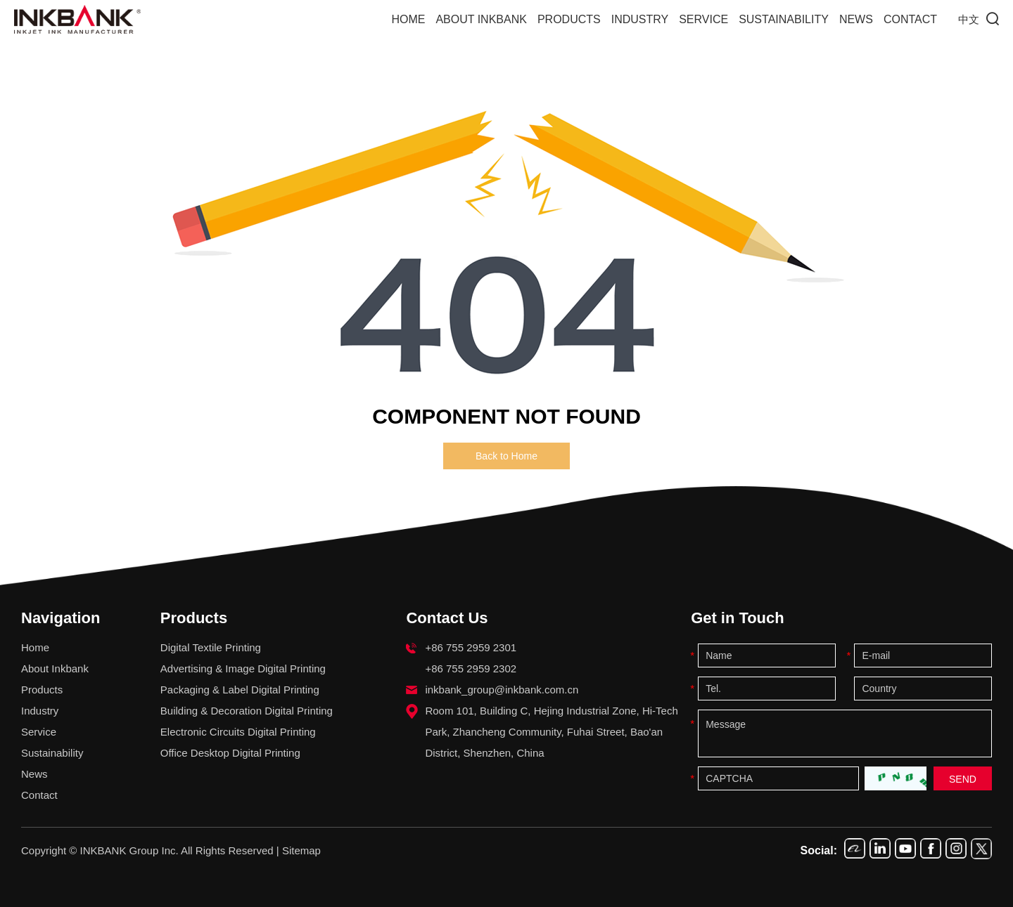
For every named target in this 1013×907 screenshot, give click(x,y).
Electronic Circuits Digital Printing (238, 732)
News (856, 19)
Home (408, 19)
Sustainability (784, 19)
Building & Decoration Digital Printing (246, 711)
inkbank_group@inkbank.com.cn (501, 690)
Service (703, 19)
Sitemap (301, 850)
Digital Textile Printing (210, 647)
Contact (910, 19)
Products (569, 19)
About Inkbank (481, 19)
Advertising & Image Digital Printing (243, 668)
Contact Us (447, 618)
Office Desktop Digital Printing (230, 753)
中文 (968, 20)
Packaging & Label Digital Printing (239, 690)
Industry (640, 19)
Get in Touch (737, 618)
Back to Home (506, 456)
